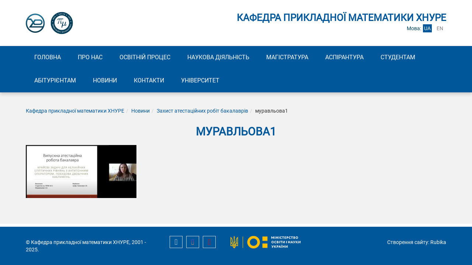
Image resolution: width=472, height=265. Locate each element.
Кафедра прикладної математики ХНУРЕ (75, 111)
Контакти (149, 80)
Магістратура (287, 57)
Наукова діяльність (218, 57)
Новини (105, 80)
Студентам (398, 57)
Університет (200, 80)
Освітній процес (144, 57)
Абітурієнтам (55, 80)
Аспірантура (344, 57)
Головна (47, 57)
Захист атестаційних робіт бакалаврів (202, 111)
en (440, 28)
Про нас (90, 57)
